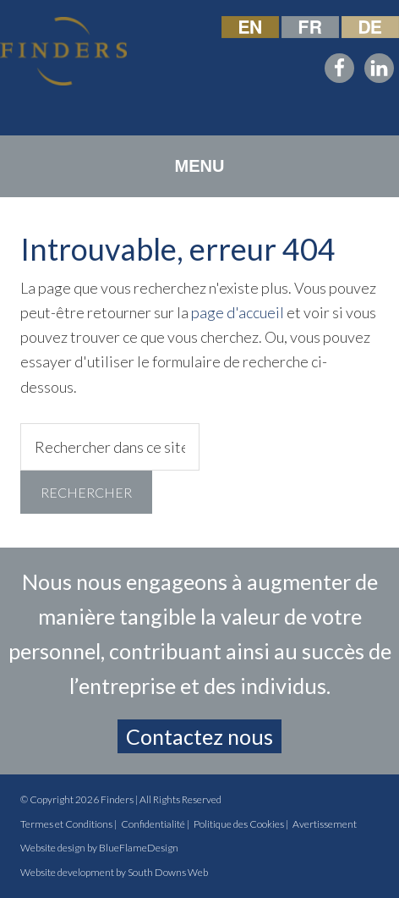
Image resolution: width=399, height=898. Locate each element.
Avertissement (324, 824)
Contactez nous (199, 736)
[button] (200, 166)
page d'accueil (237, 312)
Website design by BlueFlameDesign (99, 847)
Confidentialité (153, 824)
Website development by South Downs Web (114, 872)
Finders (117, 799)
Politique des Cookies (239, 824)
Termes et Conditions (66, 824)
